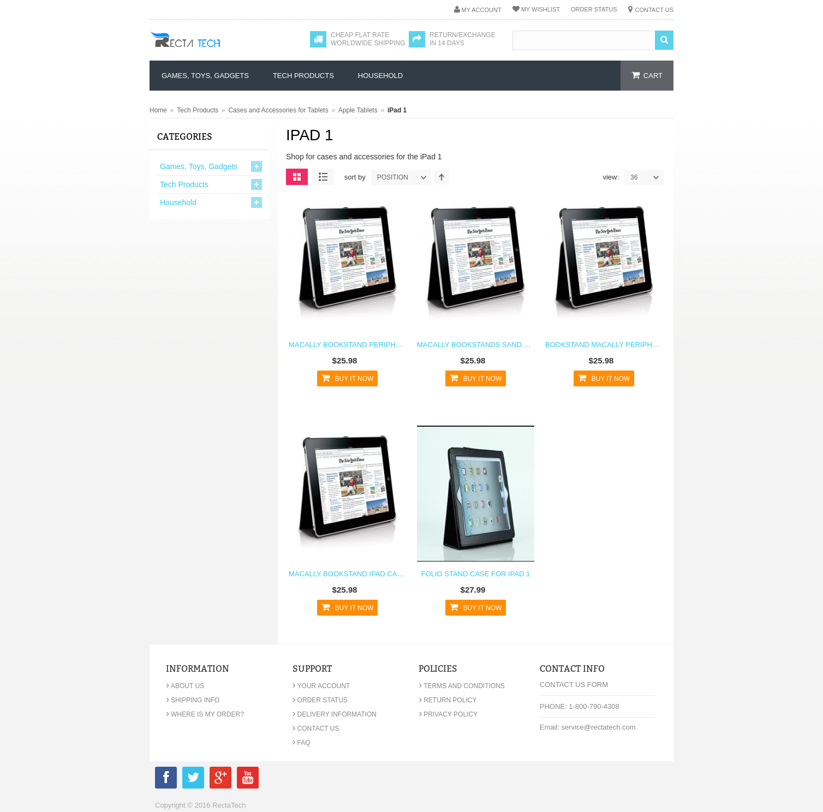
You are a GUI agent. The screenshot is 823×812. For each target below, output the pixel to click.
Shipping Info (192, 700)
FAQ (302, 743)
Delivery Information (335, 714)
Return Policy (447, 700)
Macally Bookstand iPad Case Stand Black (347, 574)
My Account (482, 10)
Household (178, 202)
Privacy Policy (448, 714)
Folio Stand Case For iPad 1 (475, 574)
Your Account (321, 686)
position (404, 177)
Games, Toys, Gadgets (198, 166)
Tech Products (197, 110)
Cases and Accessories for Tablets (278, 110)
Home (158, 110)
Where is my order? (205, 714)
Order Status (594, 9)
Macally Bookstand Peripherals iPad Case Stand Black (347, 345)
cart (653, 75)
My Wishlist (540, 9)
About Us (185, 686)
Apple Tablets (358, 110)
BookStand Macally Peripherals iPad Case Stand (604, 345)
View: (611, 177)
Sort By (355, 177)
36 (646, 177)
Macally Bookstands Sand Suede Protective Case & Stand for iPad (475, 345)
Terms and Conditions (462, 686)
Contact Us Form (574, 684)
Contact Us (654, 10)
